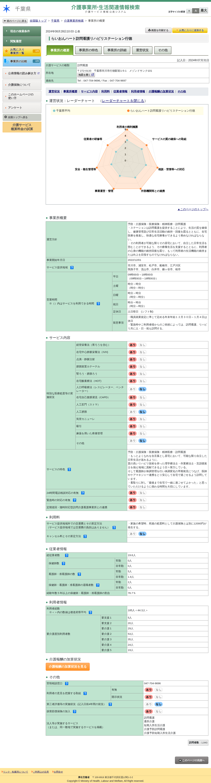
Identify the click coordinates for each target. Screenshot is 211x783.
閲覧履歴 (13, 41)
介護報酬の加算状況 (161, 91)
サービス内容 (89, 91)
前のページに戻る (15, 21)
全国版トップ (38, 20)
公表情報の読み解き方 (22, 73)
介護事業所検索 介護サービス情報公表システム (105, 8)
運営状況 (142, 50)
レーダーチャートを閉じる (123, 101)
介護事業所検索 (74, 20)
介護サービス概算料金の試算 (22, 127)
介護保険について (18, 84)
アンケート (13, 107)
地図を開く (86, 74)
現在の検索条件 (18, 31)
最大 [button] (204, 10)
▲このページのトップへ (192, 209)
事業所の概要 (59, 50)
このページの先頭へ (191, 760)
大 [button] (195, 10)
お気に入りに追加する (190, 30)
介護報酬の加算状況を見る (68, 666)
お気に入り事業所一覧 (22, 51)
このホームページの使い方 (19, 96)
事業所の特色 (88, 50)
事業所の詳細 (116, 50)
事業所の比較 (22, 61)
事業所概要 (70, 91)
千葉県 (55, 20)
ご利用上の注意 (40, 772)
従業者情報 (120, 91)
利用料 (105, 91)
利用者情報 (138, 91)
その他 (163, 50)
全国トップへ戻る (16, 117)
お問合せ (58, 772)
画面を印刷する (158, 30)
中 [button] (189, 11)
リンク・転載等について (15, 772)
